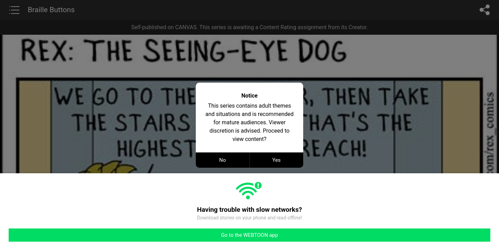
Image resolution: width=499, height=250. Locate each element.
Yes (276, 160)
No (222, 160)
